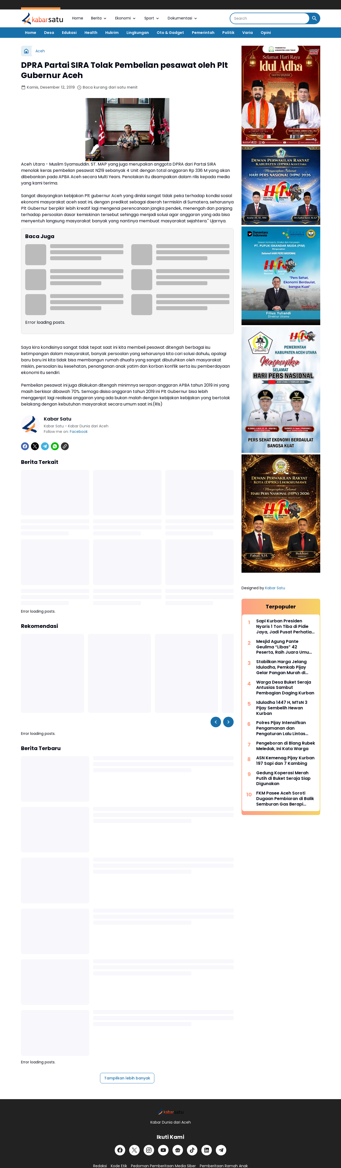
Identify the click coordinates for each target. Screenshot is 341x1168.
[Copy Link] (65, 446)
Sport (152, 18)
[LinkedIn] (206, 1150)
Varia (247, 32)
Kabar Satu (275, 588)
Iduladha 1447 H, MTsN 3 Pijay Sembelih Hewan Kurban (281, 708)
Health (91, 32)
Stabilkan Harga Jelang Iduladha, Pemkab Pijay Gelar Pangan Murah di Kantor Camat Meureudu (283, 667)
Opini (266, 32)
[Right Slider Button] (228, 722)
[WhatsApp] (55, 446)
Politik (228, 32)
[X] (35, 446)
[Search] (269, 18)
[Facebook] (25, 446)
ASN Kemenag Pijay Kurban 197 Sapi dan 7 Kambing (285, 760)
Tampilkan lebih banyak (127, 1078)
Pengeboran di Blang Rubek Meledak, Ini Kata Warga (285, 746)
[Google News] (177, 1150)
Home (77, 18)
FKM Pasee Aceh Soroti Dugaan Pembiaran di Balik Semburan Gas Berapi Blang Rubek (285, 799)
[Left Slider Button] (216, 722)
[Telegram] (45, 446)
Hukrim (112, 32)
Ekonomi (126, 18)
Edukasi (69, 32)
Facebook (79, 431)
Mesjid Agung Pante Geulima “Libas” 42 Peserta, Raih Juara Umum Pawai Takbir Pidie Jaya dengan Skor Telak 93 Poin (284, 647)
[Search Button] (314, 18)
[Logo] (170, 1111)
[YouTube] (163, 1150)
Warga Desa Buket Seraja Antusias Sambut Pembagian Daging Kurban (285, 688)
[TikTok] (192, 1150)
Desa (49, 32)
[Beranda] (26, 51)
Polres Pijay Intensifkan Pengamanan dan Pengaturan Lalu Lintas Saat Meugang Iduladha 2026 (282, 728)
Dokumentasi (183, 18)
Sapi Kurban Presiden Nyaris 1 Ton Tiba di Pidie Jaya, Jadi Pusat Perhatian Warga (285, 626)
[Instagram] (149, 1150)
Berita (99, 18)
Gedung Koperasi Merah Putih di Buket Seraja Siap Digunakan (283, 778)
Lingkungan (138, 32)
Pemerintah (203, 32)
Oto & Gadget (170, 32)
